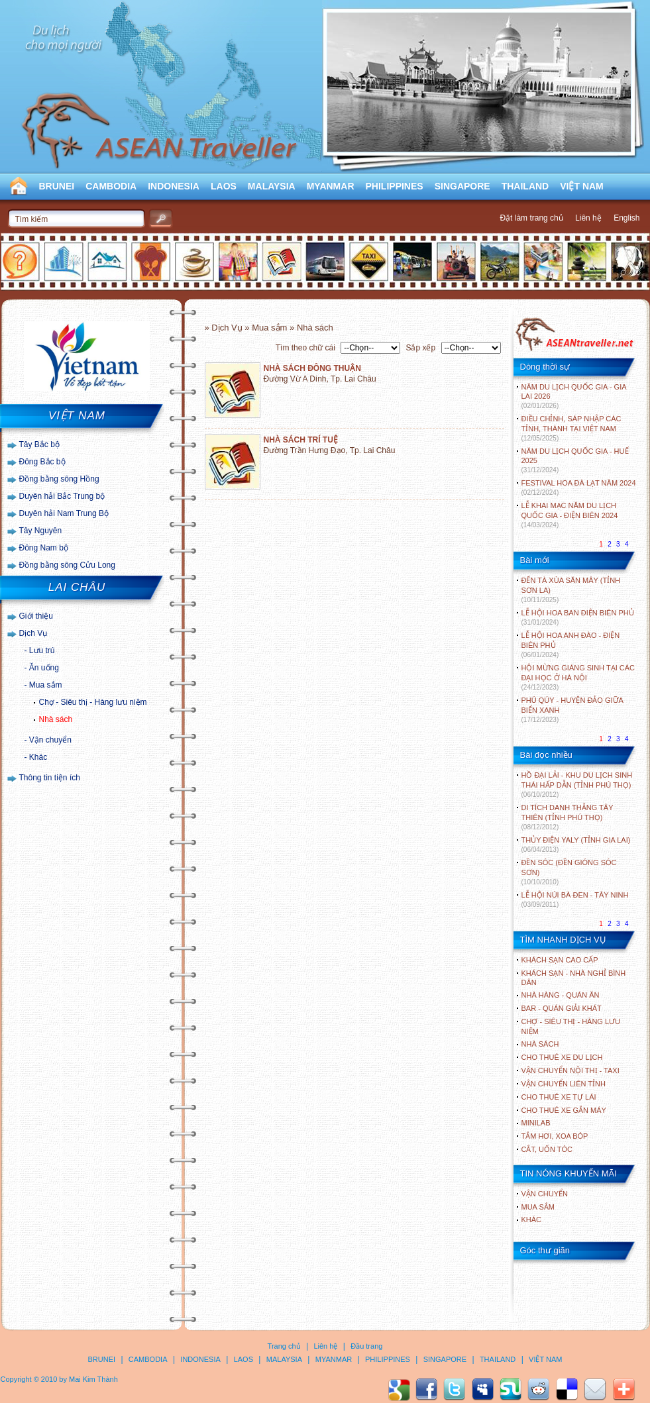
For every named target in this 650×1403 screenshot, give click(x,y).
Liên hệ (588, 218)
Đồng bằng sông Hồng (59, 479)
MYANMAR (330, 186)
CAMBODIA (110, 186)
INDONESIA (173, 186)
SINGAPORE (462, 186)
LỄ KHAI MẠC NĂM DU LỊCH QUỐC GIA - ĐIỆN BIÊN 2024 (569, 515)
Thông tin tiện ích (49, 777)
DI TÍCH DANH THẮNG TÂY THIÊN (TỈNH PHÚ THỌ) (567, 817)
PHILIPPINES (394, 186)
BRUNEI (57, 186)
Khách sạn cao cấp (559, 960)
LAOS (224, 186)
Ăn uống (44, 667)
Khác (38, 757)
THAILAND (525, 186)
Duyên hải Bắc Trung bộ (62, 496)
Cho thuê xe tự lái (558, 1097)
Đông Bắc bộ (42, 461)
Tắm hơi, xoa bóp (554, 1136)
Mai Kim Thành (93, 1379)
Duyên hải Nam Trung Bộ (64, 513)
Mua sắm (45, 685)
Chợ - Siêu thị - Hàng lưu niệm (93, 702)
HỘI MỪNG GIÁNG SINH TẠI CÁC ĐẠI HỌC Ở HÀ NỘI (578, 677)
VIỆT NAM (582, 186)
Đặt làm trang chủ (531, 218)
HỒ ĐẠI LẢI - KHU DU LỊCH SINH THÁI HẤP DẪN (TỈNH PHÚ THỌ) (577, 784)
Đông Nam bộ (43, 547)
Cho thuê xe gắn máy (563, 1110)
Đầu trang (366, 1346)
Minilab (536, 1123)
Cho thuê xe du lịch (562, 1057)
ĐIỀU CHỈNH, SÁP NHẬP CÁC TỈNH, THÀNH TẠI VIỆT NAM (571, 428)
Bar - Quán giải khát (561, 1008)
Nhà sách (56, 719)
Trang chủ (284, 1346)
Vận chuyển (50, 740)
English (626, 218)
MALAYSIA (272, 186)
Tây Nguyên (40, 530)
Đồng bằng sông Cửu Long (67, 565)
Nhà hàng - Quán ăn (560, 995)
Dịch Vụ (33, 633)
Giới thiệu (36, 616)
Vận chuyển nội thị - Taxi (570, 1070)
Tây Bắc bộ (39, 444)
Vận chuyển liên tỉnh (563, 1084)
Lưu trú (42, 650)
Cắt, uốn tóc (547, 1149)
